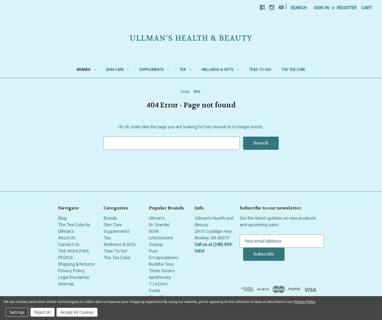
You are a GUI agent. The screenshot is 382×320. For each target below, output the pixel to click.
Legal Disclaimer (74, 277)
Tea (185, 69)
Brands (86, 69)
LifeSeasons (161, 237)
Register (347, 7)
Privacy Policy (71, 270)
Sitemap (66, 283)
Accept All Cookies (77, 312)
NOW (154, 231)
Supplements (154, 69)
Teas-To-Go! (260, 69)
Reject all (42, 312)
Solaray (156, 244)
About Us (67, 237)
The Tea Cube (293, 69)
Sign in (321, 7)
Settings (17, 312)
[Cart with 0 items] (366, 7)
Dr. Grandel (159, 224)
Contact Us (68, 244)
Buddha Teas (161, 264)
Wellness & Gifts (220, 69)
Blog (62, 218)
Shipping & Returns (76, 264)
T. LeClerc (158, 283)
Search (298, 7)
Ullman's (157, 218)
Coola (154, 290)
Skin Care (117, 69)
